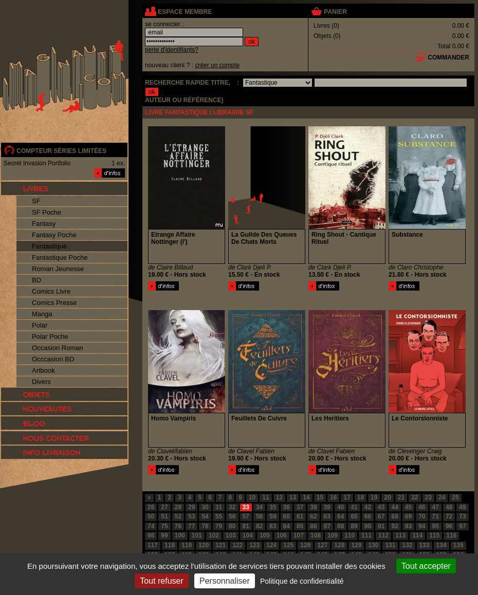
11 (265, 497)
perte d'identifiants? (171, 49)
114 (417, 535)
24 (441, 497)
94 (421, 526)
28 (178, 507)
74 (151, 526)
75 (164, 526)
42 (367, 507)
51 (164, 516)
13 (292, 497)
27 (164, 507)
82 (259, 526)
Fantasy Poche (54, 235)
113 (400, 535)
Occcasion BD (53, 359)
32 (232, 507)
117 (153, 545)
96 (449, 526)
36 (286, 507)
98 (151, 535)
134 (441, 545)
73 (462, 516)
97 (462, 526)
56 (232, 516)
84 (286, 526)
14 (306, 497)
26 (151, 507)
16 (333, 497)
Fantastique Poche (59, 257)
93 (408, 526)
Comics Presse (54, 302)
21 (401, 497)
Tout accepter (426, 566)
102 (214, 535)
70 (421, 516)
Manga (42, 314)
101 (197, 535)
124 (271, 545)
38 (313, 507)
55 (218, 516)
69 (408, 516)
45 (408, 507)
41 (354, 507)
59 (272, 516)
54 (204, 516)
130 (373, 545)
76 (178, 526)
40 (340, 507)
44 (394, 507)
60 (286, 516)
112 (383, 535)
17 (346, 497)
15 (320, 497)
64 (340, 516)
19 (374, 497)
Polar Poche (50, 336)
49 (462, 507)
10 (252, 497)
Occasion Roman (57, 348)
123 (254, 545)
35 (272, 507)
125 (288, 545)
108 (315, 535)
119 (186, 545)
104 (248, 535)
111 (366, 535)
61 (300, 516)
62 (313, 516)
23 (428, 497)
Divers (41, 382)
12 (279, 497)
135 (458, 545)
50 (151, 516)
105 (265, 535)
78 (204, 526)
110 (349, 535)
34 (259, 507)
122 (237, 545)
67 (381, 516)
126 (305, 545)
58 (259, 516)
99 (164, 535)
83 (272, 526)
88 (340, 526)
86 (313, 526)
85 (300, 526)
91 (381, 526)
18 (360, 497)
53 (191, 516)
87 (327, 526)
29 (191, 507)
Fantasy (44, 223)
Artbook (43, 370)
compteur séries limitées (61, 151)
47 (435, 507)
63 (327, 516)
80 (232, 526)
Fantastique (49, 246)
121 (220, 545)
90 (367, 526)
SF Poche (46, 212)
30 (204, 507)
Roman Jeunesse (58, 269)
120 (203, 545)
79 (218, 526)
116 (451, 535)
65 (354, 516)
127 (322, 545)
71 (435, 516)
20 (387, 497)
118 (169, 545)
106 (282, 535)
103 (231, 535)
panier (335, 11)
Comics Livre (51, 291)
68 (394, 516)
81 (246, 526)
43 (381, 507)
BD (36, 280)
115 (434, 535)
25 (455, 497)
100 (180, 535)
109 (332, 535)
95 (435, 526)
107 (298, 535)
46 (421, 507)
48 (449, 507)
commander (448, 57)
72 (449, 516)
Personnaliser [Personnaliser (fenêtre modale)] (224, 581)
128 (339, 545)
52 (178, 516)
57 (246, 516)
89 (354, 526)
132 (407, 545)
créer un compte (217, 65)
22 (414, 497)
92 (394, 526)
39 (327, 507)
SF (36, 201)
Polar (39, 325)
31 (218, 507)
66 (367, 516)
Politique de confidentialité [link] (302, 581)
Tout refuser (161, 581)
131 (390, 545)
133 (424, 545)
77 (191, 526)
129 (356, 545)
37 (300, 507)
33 (246, 507)
